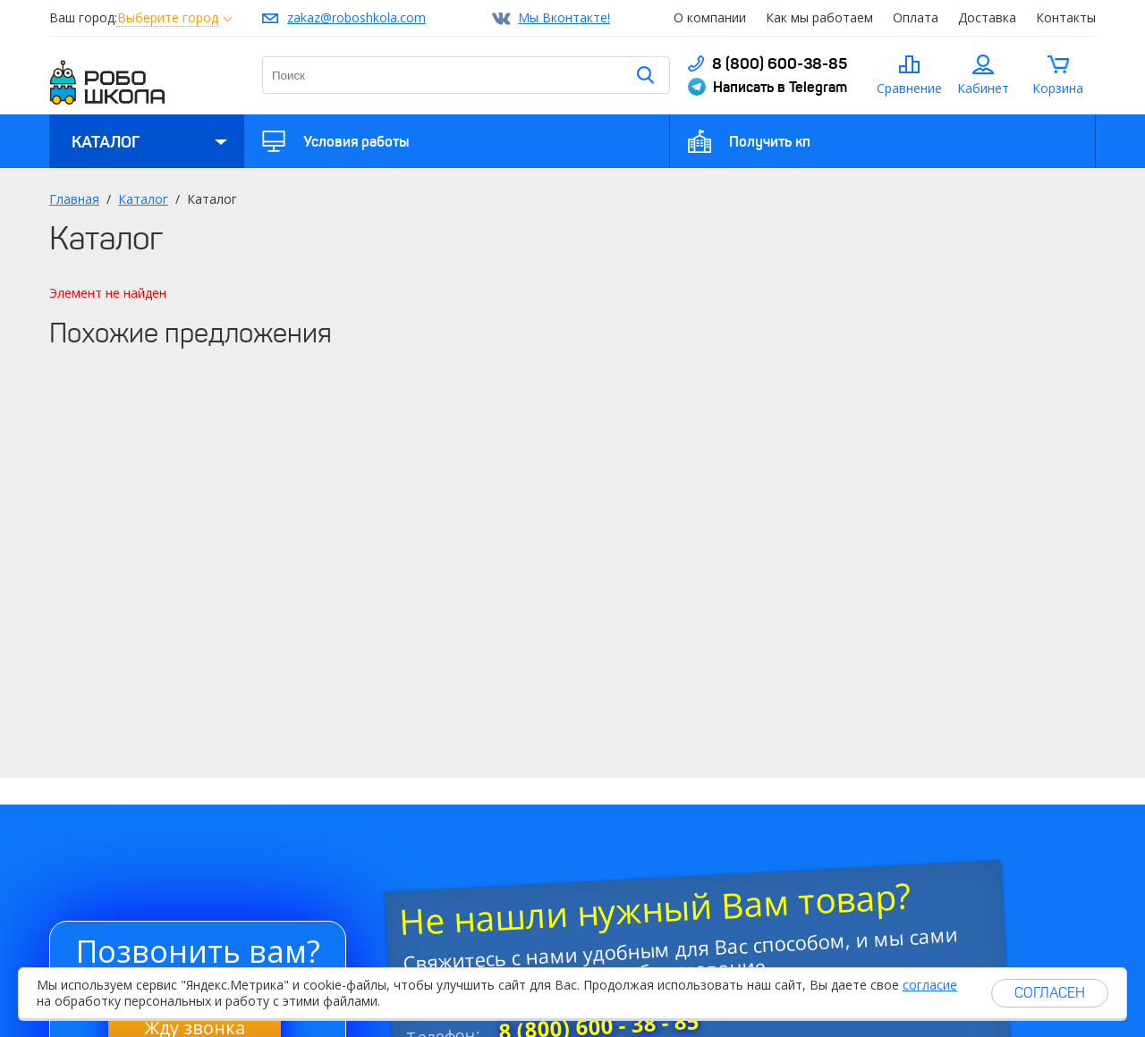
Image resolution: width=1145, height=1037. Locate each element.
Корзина (1057, 88)
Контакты (1066, 17)
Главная (74, 198)
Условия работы (356, 141)
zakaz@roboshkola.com (356, 17)
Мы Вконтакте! (564, 17)
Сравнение (909, 88)
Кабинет (983, 88)
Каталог (106, 142)
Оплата (915, 17)
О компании (710, 17)
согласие (930, 984)
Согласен (1049, 992)
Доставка (987, 17)
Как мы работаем (819, 17)
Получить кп (769, 141)
